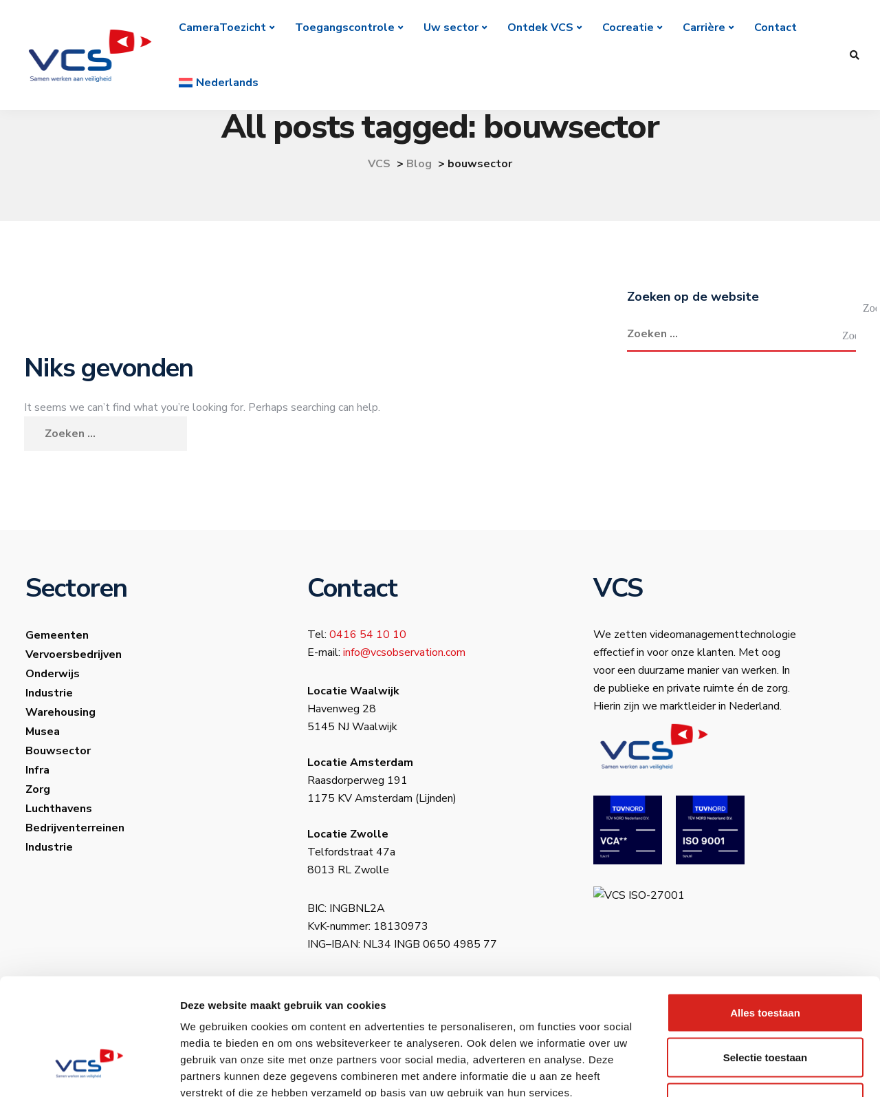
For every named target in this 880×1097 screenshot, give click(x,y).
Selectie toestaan (765, 962)
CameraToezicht (222, 27)
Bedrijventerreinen (74, 827)
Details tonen (743, 1070)
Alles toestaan (765, 916)
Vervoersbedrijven (73, 654)
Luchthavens (58, 808)
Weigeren (765, 1006)
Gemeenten (57, 635)
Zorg (37, 789)
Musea (42, 731)
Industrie (49, 693)
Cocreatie (628, 27)
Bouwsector (58, 750)
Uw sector (451, 27)
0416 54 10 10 (367, 634)
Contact (775, 27)
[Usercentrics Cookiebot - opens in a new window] (89, 1070)
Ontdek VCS (540, 27)
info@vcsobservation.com (404, 652)
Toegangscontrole (345, 27)
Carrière (704, 27)
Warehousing (60, 712)
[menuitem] (218, 82)
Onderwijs (52, 673)
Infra (37, 770)
